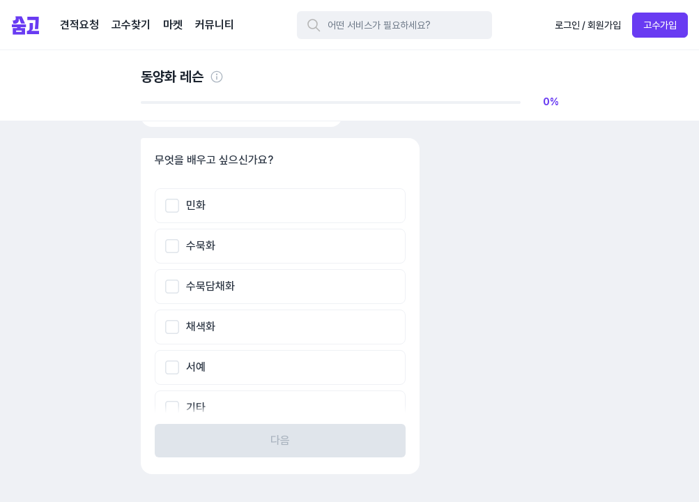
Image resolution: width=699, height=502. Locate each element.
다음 (280, 440)
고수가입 (660, 25)
